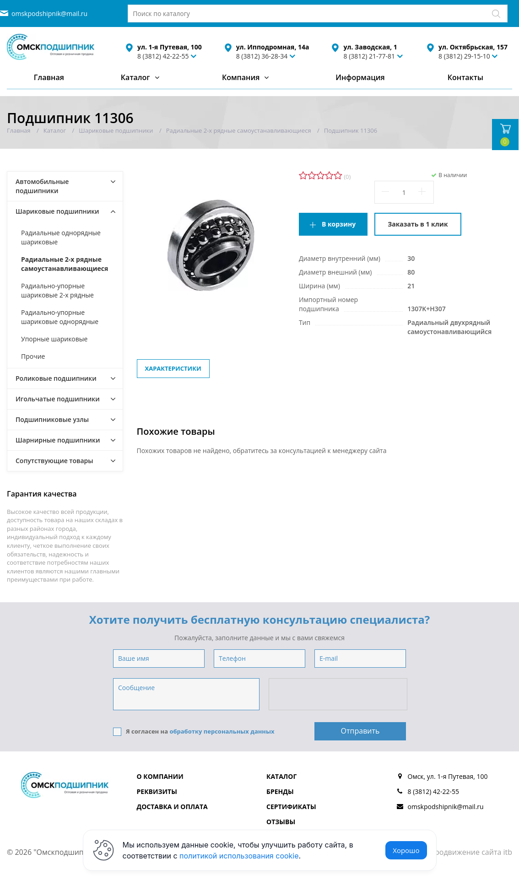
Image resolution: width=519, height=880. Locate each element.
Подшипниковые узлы (52, 419)
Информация (359, 77)
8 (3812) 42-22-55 (163, 56)
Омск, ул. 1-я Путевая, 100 (448, 776)
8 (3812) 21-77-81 (369, 56)
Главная (49, 77)
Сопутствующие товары (54, 460)
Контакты (465, 77)
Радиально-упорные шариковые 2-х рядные (57, 290)
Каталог (135, 77)
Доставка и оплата (172, 806)
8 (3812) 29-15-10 (464, 56)
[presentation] (338, 695)
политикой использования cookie (239, 855)
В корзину (339, 224)
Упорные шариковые (54, 339)
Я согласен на (194, 731)
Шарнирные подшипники (58, 440)
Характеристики (173, 368)
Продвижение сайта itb (470, 852)
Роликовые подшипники (56, 378)
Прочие (33, 356)
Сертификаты (291, 806)
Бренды (280, 791)
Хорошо (406, 850)
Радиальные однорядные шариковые (61, 237)
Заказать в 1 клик (418, 224)
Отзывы (280, 821)
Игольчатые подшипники (58, 398)
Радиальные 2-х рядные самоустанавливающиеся (64, 264)
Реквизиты (157, 791)
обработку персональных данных (221, 731)
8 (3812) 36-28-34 (262, 56)
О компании (160, 776)
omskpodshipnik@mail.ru (49, 13)
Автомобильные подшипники (42, 186)
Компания (241, 77)
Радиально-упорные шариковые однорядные (59, 317)
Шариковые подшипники (57, 211)
